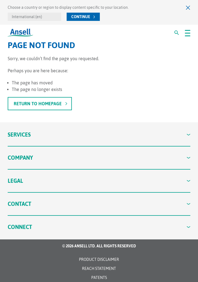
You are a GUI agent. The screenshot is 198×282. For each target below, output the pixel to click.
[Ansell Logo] (20, 33)
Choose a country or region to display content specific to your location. (68, 7)
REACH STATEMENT (99, 268)
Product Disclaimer (99, 259)
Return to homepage (38, 103)
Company (99, 157)
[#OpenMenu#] (187, 32)
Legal (99, 181)
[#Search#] (176, 33)
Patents (99, 277)
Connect (99, 227)
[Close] (188, 7)
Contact (99, 204)
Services (99, 134)
